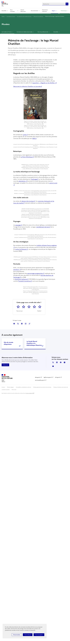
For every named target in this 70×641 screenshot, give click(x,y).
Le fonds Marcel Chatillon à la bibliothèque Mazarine (34, 589)
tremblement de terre (42, 369)
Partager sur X (18, 569)
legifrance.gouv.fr (48, 623)
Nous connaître (12, 10)
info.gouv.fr (57, 623)
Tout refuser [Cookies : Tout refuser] (27, 635)
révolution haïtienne (21, 485)
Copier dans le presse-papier (29, 569)
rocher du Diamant (20, 420)
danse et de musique (28, 305)
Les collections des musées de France (24, 16)
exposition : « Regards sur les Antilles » (43, 83)
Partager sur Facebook (14, 569)
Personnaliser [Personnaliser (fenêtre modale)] (16, 635)
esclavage (34, 253)
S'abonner (5, 611)
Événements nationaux (45, 10)
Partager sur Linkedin (21, 569)
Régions (54, 10)
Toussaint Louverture (24, 487)
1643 (33, 138)
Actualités (4, 10)
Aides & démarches (23, 10)
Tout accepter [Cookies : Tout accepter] (39, 635)
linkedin (57, 608)
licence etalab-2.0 (29, 639)
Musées (3, 16)
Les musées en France (11, 16)
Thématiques (64, 10)
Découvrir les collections (38, 16)
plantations (22, 255)
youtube (53, 612)
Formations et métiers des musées (24, 32)
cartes (24, 135)
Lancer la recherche (67, 4)
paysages (18, 367)
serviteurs (16, 475)
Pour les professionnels (43, 32)
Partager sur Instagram (25, 569)
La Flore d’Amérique (27, 191)
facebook (60, 608)
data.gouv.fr (38, 623)
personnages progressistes (35, 479)
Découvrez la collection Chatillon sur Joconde (27, 86)
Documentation (34, 10)
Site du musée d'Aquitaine (8, 589)
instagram (64, 608)
